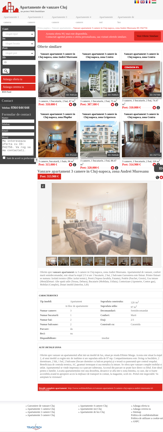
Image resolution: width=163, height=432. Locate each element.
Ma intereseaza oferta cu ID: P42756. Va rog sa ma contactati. (18, 147)
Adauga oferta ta (12, 79)
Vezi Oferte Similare (147, 36)
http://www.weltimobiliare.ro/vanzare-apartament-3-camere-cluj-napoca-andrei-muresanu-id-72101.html (96, 389)
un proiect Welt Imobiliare (33, 11)
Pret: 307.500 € (89, 104)
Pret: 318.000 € (47, 104)
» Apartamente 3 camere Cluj (40, 415)
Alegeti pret (11, 53)
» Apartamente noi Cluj (90, 408)
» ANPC (135, 421)
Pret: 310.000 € (131, 107)
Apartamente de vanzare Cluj (34, 7)
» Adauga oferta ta (140, 405)
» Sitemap (136, 412)
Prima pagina (44, 28)
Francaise (148, 1)
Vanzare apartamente (61, 28)
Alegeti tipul (11, 33)
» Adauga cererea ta (141, 408)
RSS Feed (6, 92)
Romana (136, 1)
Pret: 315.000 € (47, 164)
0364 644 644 (20, 107)
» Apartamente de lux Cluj (91, 412)
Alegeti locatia (12, 43)
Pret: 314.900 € (131, 164)
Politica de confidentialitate (144, 415)
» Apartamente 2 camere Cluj (40, 412)
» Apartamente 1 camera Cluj (40, 408)
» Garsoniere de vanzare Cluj (40, 405)
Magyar (154, 1)
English (142, 1)
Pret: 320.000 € (89, 167)
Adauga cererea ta (13, 86)
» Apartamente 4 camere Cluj (93, 405)
